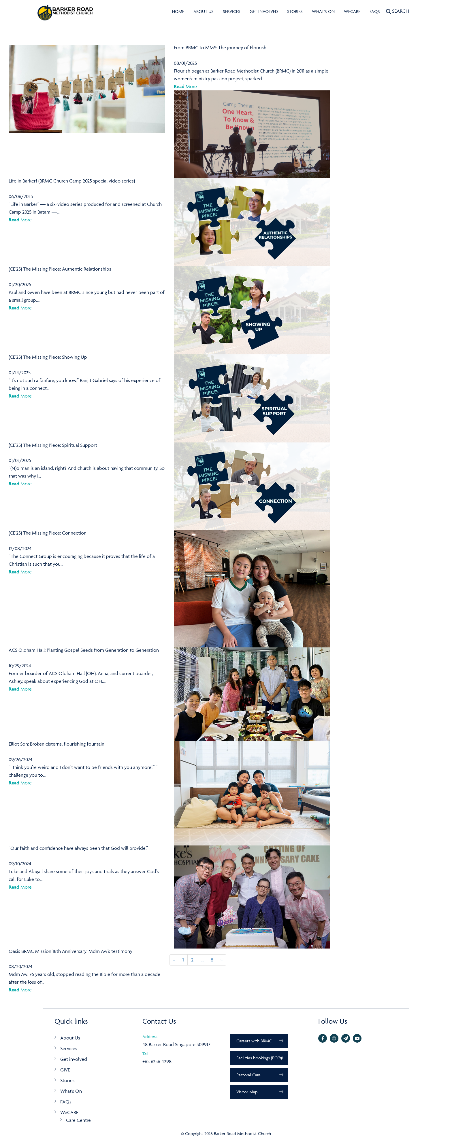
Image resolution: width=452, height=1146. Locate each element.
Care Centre (78, 1120)
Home (178, 11)
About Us (203, 11)
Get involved (264, 11)
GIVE (65, 1070)
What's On (323, 11)
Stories (295, 11)
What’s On (71, 1091)
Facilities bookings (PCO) (259, 1058)
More (185, 86)
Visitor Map (246, 1091)
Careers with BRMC (254, 1041)
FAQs (375, 11)
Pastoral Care (248, 1074)
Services (231, 11)
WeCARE (352, 11)
